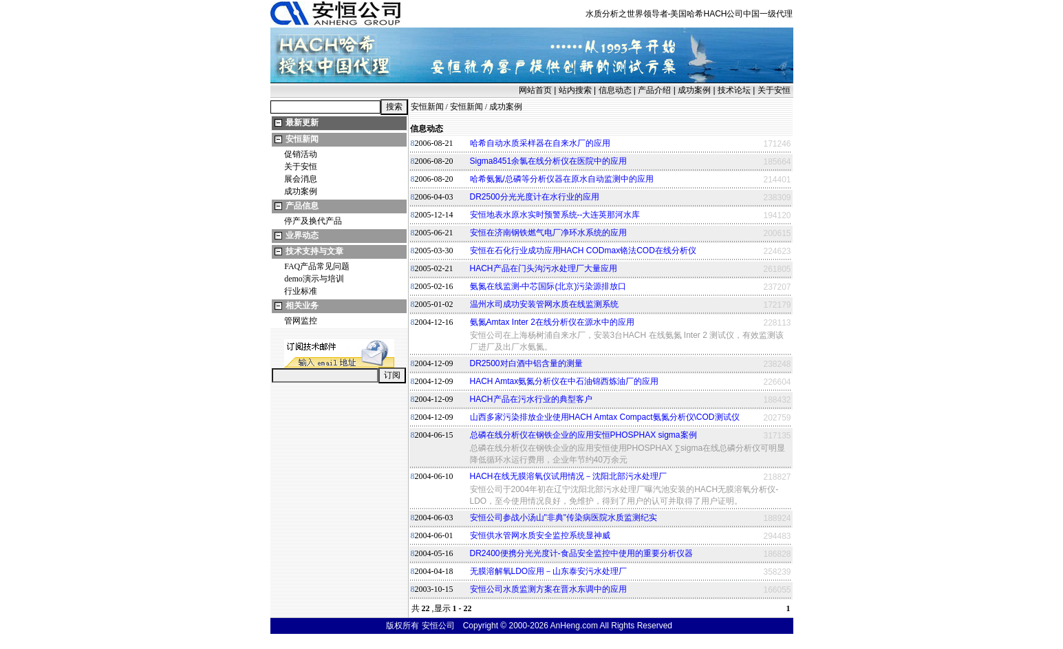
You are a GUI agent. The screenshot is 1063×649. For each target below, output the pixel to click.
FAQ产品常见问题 (317, 266)
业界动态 (302, 235)
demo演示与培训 (314, 279)
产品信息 (302, 206)
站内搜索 (575, 90)
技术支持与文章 (314, 251)
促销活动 (300, 154)
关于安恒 (774, 90)
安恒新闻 (302, 139)
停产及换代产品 (313, 221)
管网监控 (300, 321)
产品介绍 (654, 90)
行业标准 (300, 291)
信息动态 (615, 90)
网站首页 (535, 90)
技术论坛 (734, 90)
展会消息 (300, 179)
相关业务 (302, 305)
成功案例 (694, 90)
